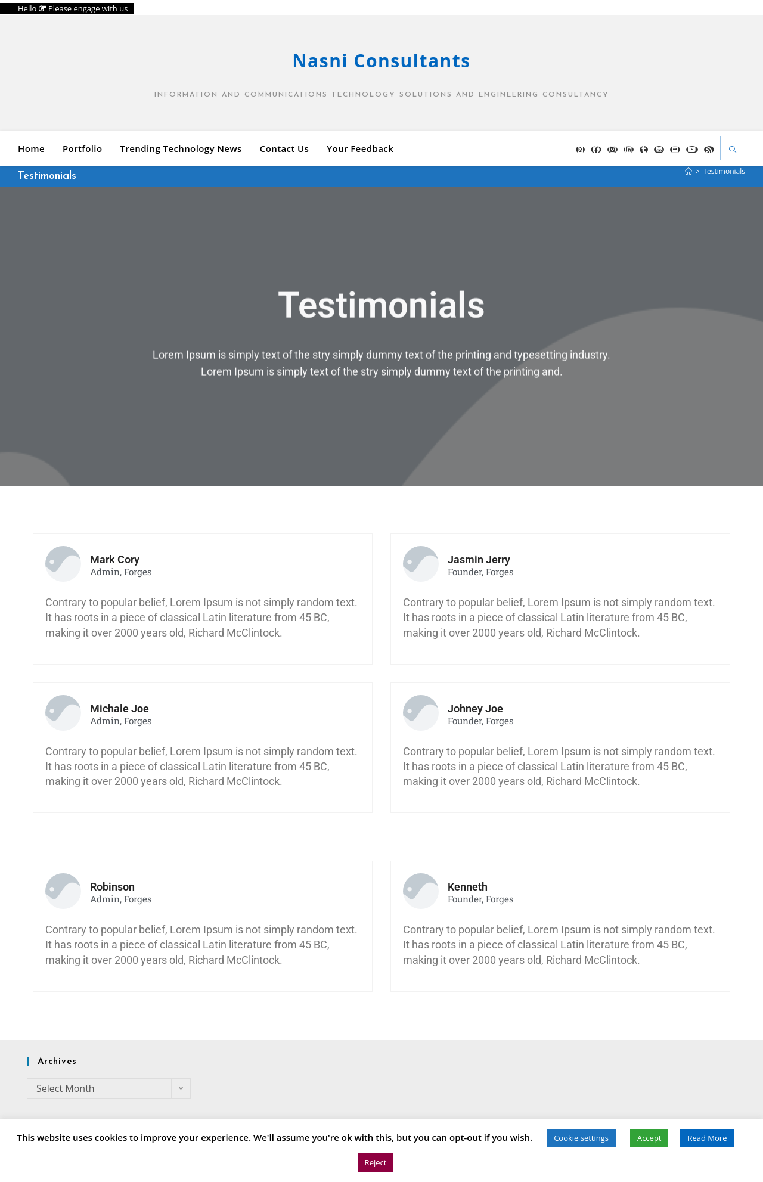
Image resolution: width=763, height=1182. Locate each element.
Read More (707, 1138)
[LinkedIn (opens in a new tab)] (629, 149)
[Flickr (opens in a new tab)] (675, 149)
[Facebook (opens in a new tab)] (596, 149)
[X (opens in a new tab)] (580, 149)
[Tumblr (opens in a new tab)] (644, 149)
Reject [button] (376, 1162)
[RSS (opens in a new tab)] (709, 149)
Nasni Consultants (381, 60)
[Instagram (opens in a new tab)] (612, 149)
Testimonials (724, 171)
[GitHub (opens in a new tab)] (659, 149)
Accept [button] (649, 1138)
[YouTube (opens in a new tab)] (692, 149)
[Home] (688, 171)
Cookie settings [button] (581, 1138)
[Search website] (732, 150)
